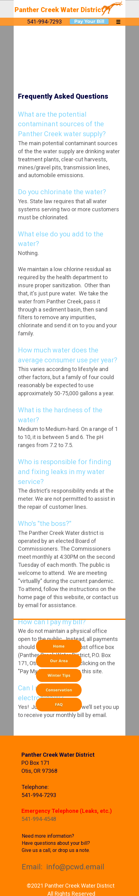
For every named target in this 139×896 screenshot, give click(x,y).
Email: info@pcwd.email (63, 866)
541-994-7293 (38, 795)
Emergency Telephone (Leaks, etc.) (66, 811)
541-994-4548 (38, 819)
